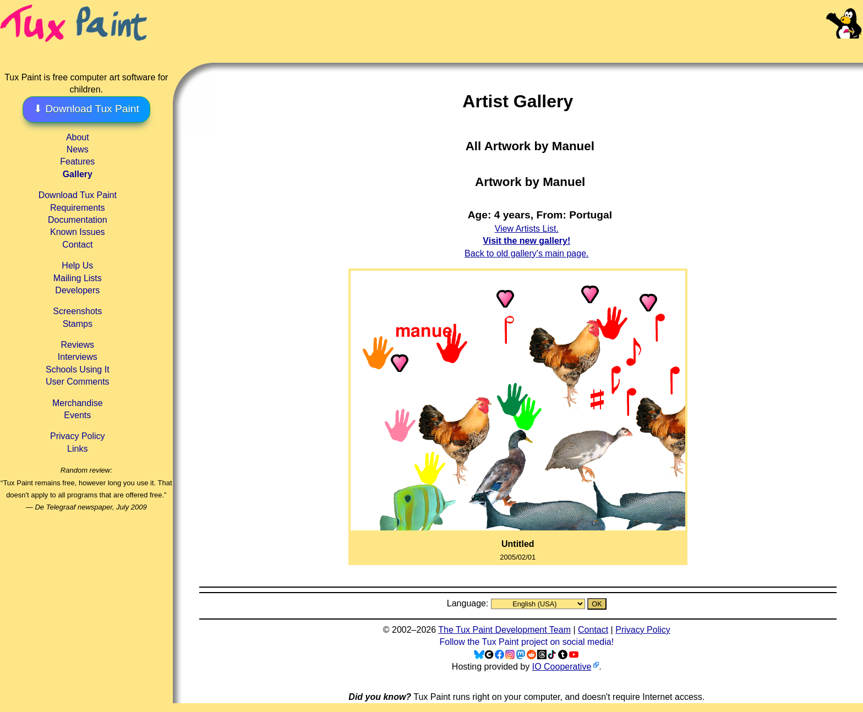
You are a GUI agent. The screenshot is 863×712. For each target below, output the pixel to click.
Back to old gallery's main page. (526, 253)
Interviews (77, 357)
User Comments (78, 381)
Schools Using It (78, 369)
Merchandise (77, 403)
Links (77, 448)
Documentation (77, 219)
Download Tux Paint (78, 195)
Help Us (77, 265)
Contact (77, 244)
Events (77, 415)
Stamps (77, 323)
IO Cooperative (562, 666)
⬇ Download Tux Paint (86, 108)
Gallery (77, 174)
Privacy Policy (77, 436)
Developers (77, 290)
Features (77, 161)
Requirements (77, 207)
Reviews (77, 344)
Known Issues (77, 232)
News (78, 149)
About (77, 137)
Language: (469, 603)
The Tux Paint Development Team (504, 629)
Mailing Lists (77, 278)
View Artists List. (527, 228)
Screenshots (77, 311)
